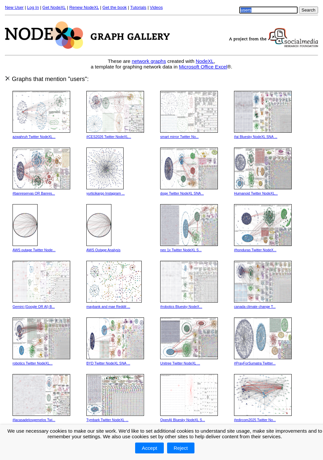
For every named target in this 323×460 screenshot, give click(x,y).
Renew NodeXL (84, 7)
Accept (149, 448)
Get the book (115, 7)
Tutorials (138, 7)
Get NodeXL (54, 7)
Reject (181, 448)
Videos (156, 7)
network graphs (149, 61)
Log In (33, 7)
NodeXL (205, 61)
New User (14, 7)
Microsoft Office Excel (203, 66)
